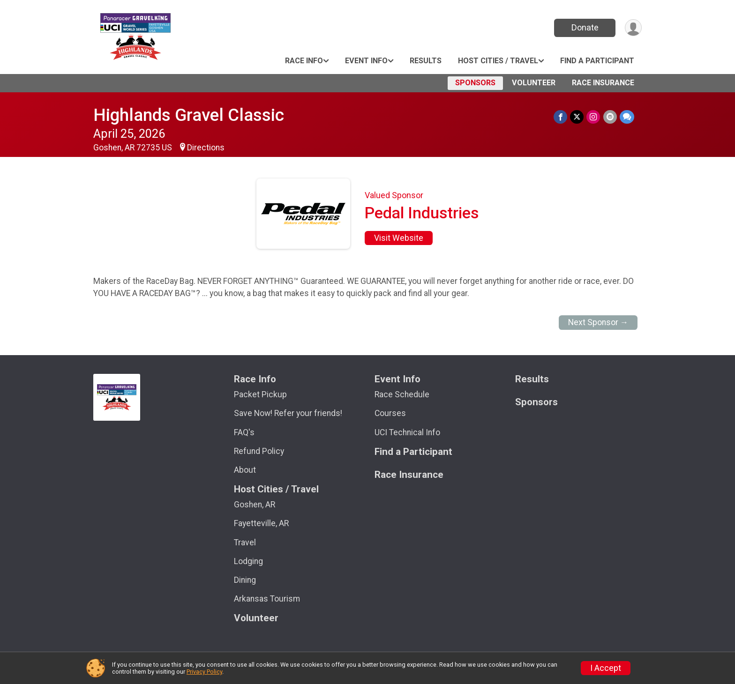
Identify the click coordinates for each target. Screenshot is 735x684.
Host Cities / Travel (498, 60)
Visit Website (398, 238)
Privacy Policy (204, 671)
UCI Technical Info (407, 432)
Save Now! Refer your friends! (288, 413)
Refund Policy (259, 451)
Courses (390, 413)
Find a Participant (597, 60)
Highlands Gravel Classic (188, 115)
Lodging (248, 561)
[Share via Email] (610, 117)
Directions (206, 147)
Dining (245, 580)
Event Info (366, 60)
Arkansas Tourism (267, 598)
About (245, 470)
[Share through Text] (627, 117)
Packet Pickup (260, 394)
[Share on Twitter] (577, 117)
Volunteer (533, 82)
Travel (245, 542)
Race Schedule (402, 394)
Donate (584, 27)
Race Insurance (603, 82)
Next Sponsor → (598, 322)
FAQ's (244, 432)
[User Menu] (633, 28)
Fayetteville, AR (261, 523)
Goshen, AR (254, 504)
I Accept (605, 668)
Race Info (304, 60)
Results (426, 60)
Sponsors (475, 82)
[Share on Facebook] (561, 117)
